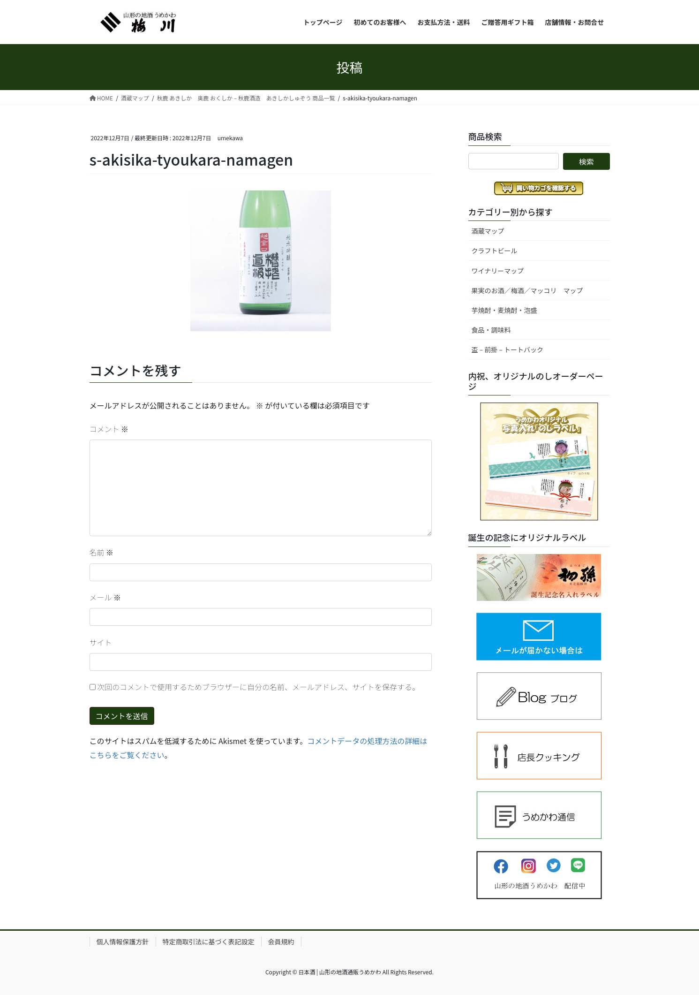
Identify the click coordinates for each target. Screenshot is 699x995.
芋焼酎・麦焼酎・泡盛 (504, 310)
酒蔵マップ (488, 230)
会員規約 (281, 941)
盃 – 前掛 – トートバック (508, 349)
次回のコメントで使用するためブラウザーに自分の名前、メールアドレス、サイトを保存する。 (258, 686)
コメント (109, 428)
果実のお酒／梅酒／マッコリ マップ (527, 290)
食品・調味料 (491, 329)
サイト (101, 642)
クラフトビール (495, 250)
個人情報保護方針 (123, 941)
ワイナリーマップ (498, 270)
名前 (102, 552)
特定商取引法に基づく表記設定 (209, 941)
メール (105, 597)
